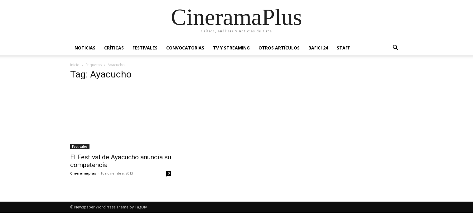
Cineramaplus (83, 173)
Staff (343, 48)
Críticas (114, 48)
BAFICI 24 (318, 48)
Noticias (85, 48)
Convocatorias (185, 48)
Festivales (145, 48)
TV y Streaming (231, 48)
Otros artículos (279, 48)
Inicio (75, 65)
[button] (395, 48)
